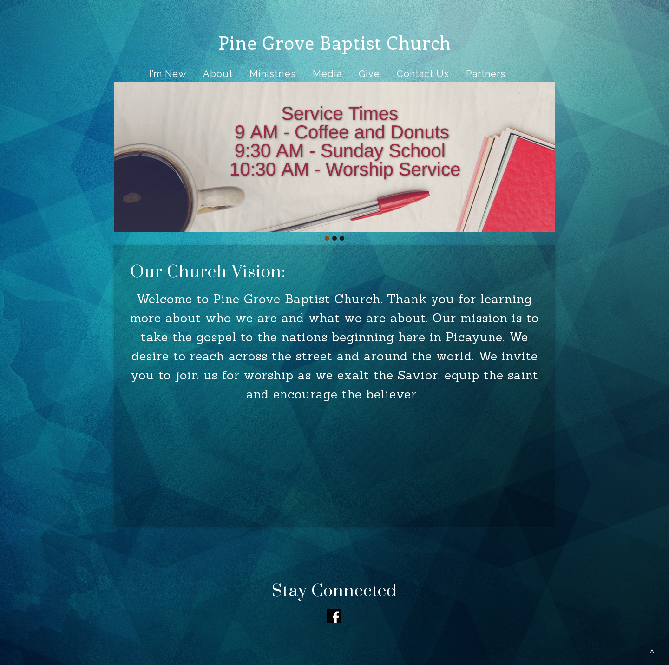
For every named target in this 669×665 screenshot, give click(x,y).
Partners (485, 73)
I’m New (167, 73)
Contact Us (423, 73)
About (218, 73)
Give (369, 73)
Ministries (272, 73)
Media (327, 73)
